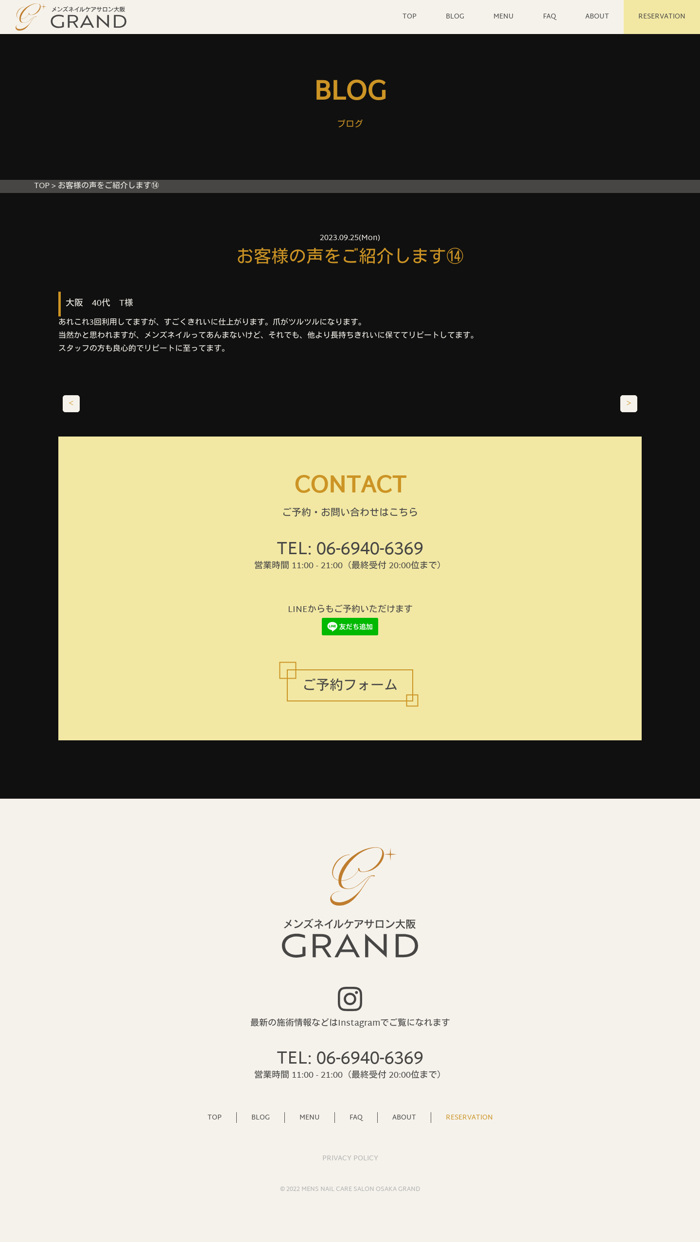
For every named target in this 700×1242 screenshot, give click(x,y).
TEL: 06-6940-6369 (350, 550)
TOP (409, 17)
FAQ (549, 17)
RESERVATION (661, 17)
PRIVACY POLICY (350, 1159)
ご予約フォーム (350, 686)
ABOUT (597, 17)
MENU (503, 17)
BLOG (455, 17)
